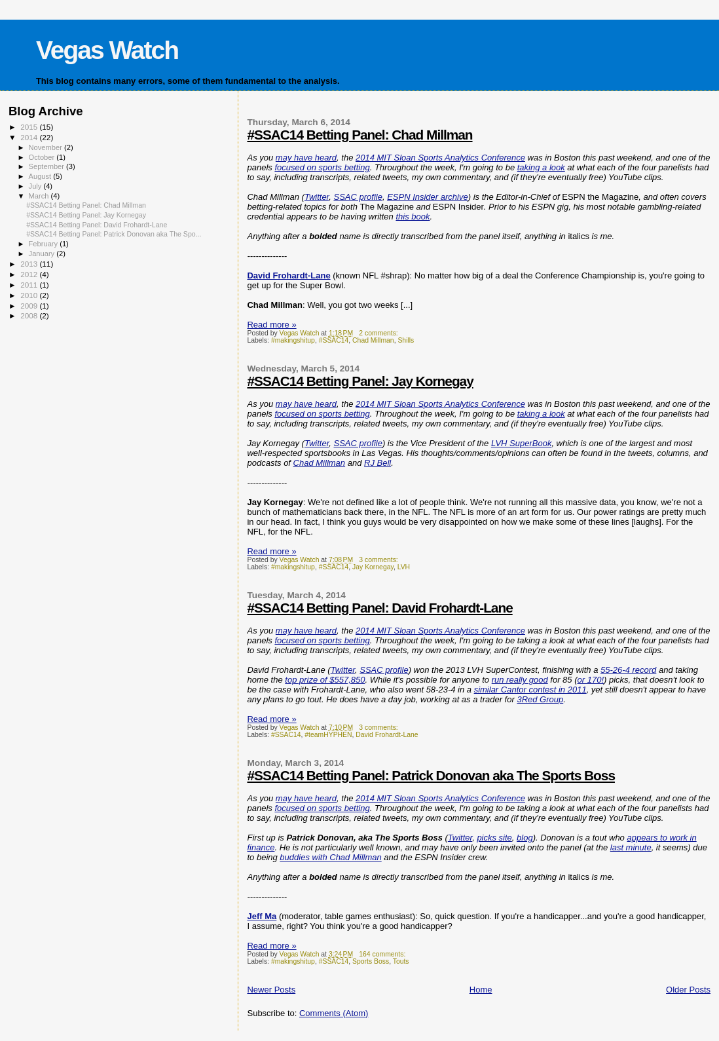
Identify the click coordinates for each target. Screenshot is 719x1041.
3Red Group (540, 699)
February (44, 244)
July (36, 186)
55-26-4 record (628, 670)
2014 (29, 137)
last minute (631, 847)
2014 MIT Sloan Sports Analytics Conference (440, 157)
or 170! (591, 680)
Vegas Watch (107, 50)
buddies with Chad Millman (330, 857)
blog (525, 837)
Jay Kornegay (373, 567)
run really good (520, 680)
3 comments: (379, 559)
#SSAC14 (334, 340)
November (46, 147)
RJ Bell (377, 463)
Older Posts (688, 989)
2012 (29, 274)
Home (481, 989)
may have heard (306, 157)
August (41, 176)
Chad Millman (373, 340)
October (43, 157)
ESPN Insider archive (427, 197)
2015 (29, 127)
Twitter (316, 197)
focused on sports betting (321, 167)
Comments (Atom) (333, 1013)
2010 (29, 295)
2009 (29, 305)
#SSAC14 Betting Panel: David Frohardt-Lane (379, 607)
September (48, 166)
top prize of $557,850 (325, 680)
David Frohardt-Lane (288, 275)
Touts (401, 961)
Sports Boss (370, 961)
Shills (405, 340)
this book (413, 216)
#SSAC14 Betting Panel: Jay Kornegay (360, 380)
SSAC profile (357, 197)
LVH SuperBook (521, 443)
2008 (29, 315)
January (43, 253)
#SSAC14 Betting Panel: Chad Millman (359, 134)
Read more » (271, 325)
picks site (494, 837)
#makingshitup (293, 340)
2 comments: (379, 333)
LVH (403, 567)
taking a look (541, 167)
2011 (29, 284)
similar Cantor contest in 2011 (530, 689)
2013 (29, 263)
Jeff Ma (261, 916)
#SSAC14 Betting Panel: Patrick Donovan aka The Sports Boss (430, 775)
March (40, 196)
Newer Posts (271, 989)
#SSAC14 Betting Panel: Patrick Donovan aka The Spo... (113, 234)
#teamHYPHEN (328, 734)
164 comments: (383, 954)
